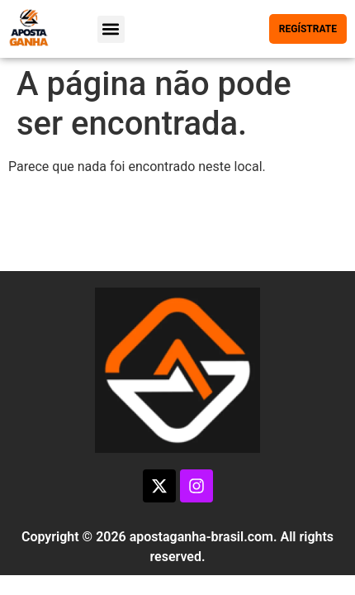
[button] (111, 29)
